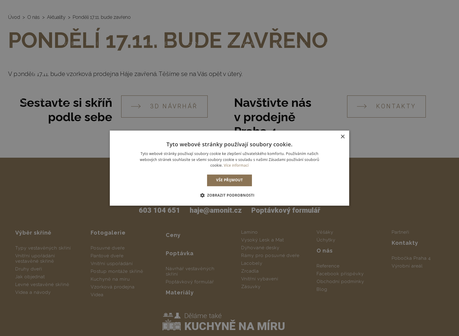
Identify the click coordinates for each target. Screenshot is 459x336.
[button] (230, 195)
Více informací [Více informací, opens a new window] (236, 165)
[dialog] (229, 168)
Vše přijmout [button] (229, 180)
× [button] (342, 137)
